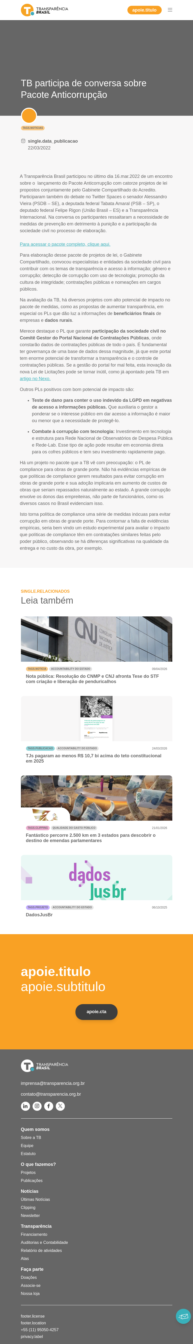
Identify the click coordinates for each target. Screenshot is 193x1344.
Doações (29, 1277)
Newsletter (30, 1215)
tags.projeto (38, 907)
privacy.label (32, 1336)
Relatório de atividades (41, 1250)
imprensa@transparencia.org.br (53, 1083)
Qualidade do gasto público (74, 827)
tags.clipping (38, 827)
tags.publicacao (40, 748)
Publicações (32, 1180)
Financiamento (34, 1234)
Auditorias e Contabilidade (44, 1242)
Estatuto (28, 1154)
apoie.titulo (144, 10)
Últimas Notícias (35, 1199)
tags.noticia (37, 668)
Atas (25, 1258)
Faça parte (32, 1269)
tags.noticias (33, 128)
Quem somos (35, 1129)
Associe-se (31, 1285)
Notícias (30, 1191)
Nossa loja (30, 1293)
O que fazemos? (38, 1164)
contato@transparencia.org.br (51, 1094)
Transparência (36, 1226)
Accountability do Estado (70, 668)
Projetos (28, 1172)
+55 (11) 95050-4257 (40, 1330)
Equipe (27, 1145)
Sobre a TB (31, 1137)
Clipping (28, 1207)
